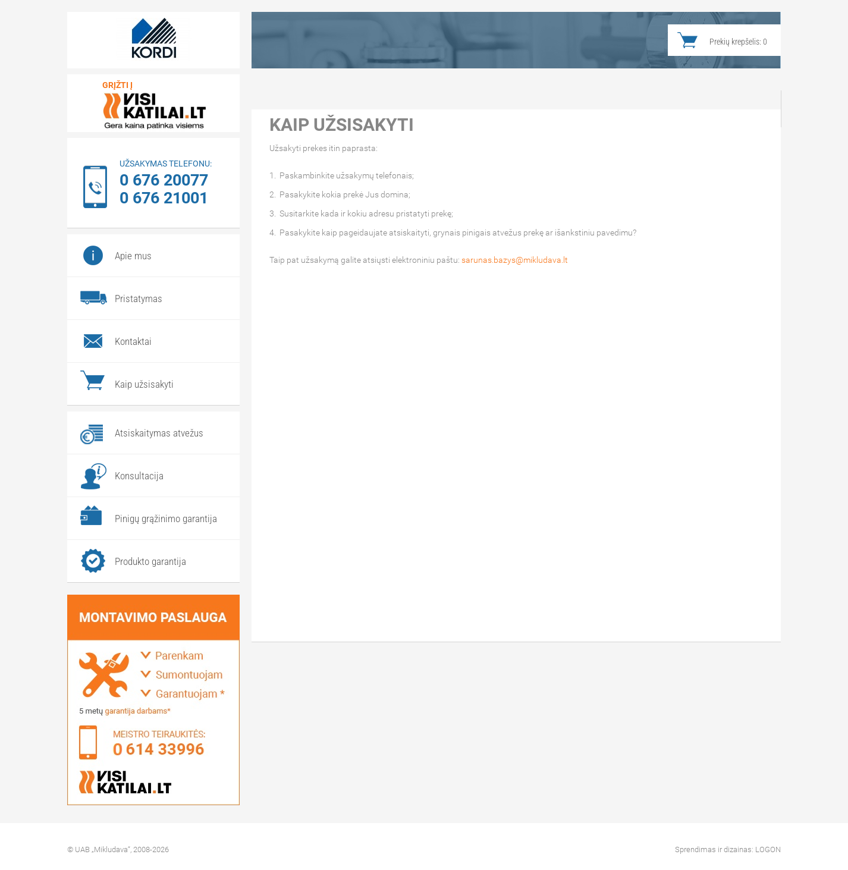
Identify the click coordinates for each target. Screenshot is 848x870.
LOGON (768, 849)
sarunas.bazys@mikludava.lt (514, 260)
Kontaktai (133, 341)
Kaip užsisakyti (144, 384)
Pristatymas (138, 298)
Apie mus (133, 256)
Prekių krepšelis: (738, 41)
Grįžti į (117, 85)
